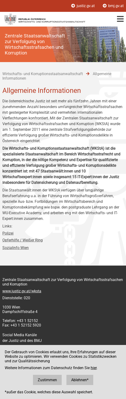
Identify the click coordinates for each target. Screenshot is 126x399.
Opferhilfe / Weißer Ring (22, 240)
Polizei (8, 233)
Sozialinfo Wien (15, 247)
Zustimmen (47, 380)
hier (94, 368)
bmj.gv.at (113, 6)
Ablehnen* (80, 380)
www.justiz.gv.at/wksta (21, 291)
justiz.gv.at (83, 6)
